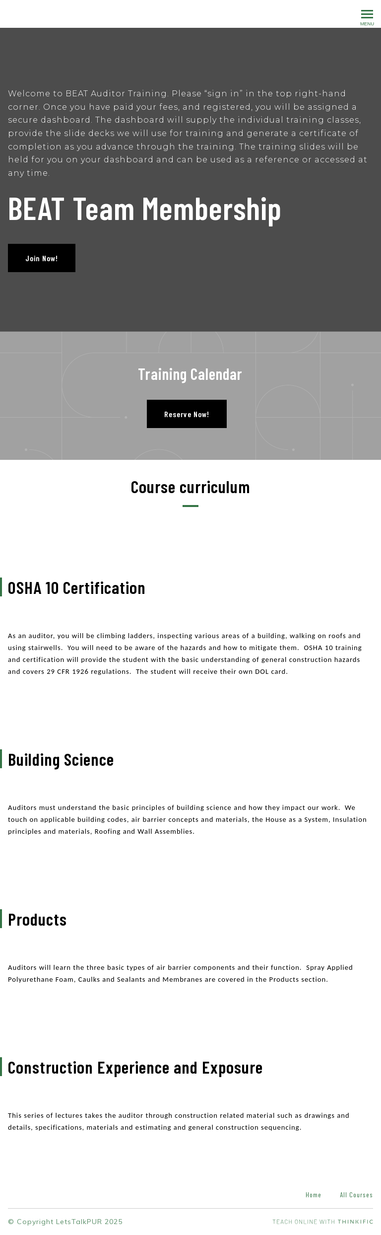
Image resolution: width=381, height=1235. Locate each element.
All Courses (356, 1194)
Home (313, 1194)
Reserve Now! (186, 414)
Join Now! (41, 258)
